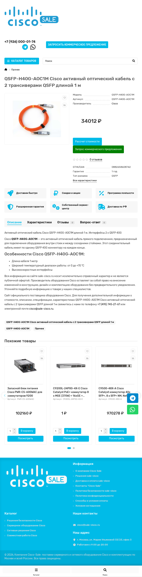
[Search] (90, 61)
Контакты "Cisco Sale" (88, 485)
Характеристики (39, 222)
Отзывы (66, 222)
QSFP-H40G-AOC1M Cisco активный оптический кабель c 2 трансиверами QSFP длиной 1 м (60, 322)
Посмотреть (25, 438)
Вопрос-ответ (93, 222)
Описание (14, 222)
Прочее (15, 69)
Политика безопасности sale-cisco (95, 490)
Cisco (115, 103)
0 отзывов (96, 159)
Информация (83, 464)
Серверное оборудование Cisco (26, 525)
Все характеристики (85, 180)
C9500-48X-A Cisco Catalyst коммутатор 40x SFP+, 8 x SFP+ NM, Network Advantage (116, 392)
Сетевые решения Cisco (21, 530)
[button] (69, 448)
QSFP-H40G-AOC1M (17, 328)
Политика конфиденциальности (94, 495)
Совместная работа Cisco (22, 535)
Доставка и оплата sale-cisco (92, 480)
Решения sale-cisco (87, 475)
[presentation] (5, 395)
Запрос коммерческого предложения (98, 149)
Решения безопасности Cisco (24, 520)
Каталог (10, 513)
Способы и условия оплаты (91, 500)
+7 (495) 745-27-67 (108, 304)
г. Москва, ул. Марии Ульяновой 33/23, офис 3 (104, 539)
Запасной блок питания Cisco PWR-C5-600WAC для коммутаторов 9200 (24, 392)
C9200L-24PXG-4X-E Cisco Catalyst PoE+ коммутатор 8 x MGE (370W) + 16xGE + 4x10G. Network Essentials (71, 392)
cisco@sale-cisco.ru (41, 308)
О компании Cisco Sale (88, 470)
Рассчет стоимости (87, 141)
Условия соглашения (87, 505)
